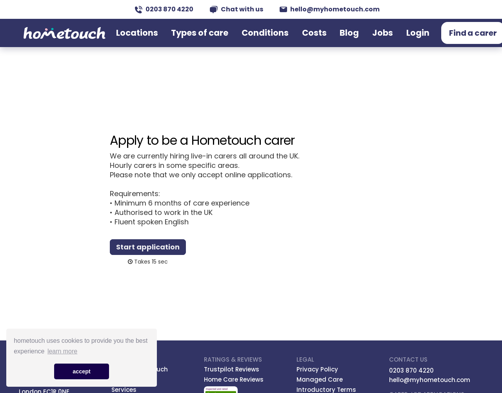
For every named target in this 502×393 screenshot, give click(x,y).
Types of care (222, 40)
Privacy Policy (317, 369)
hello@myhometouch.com (330, 9)
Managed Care (319, 379)
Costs (313, 40)
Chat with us (236, 9)
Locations (171, 40)
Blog (341, 40)
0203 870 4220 (164, 9)
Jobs (367, 40)
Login (395, 40)
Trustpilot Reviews (231, 369)
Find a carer (445, 40)
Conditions (274, 40)
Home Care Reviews (234, 379)
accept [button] (82, 371)
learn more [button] (62, 351)
